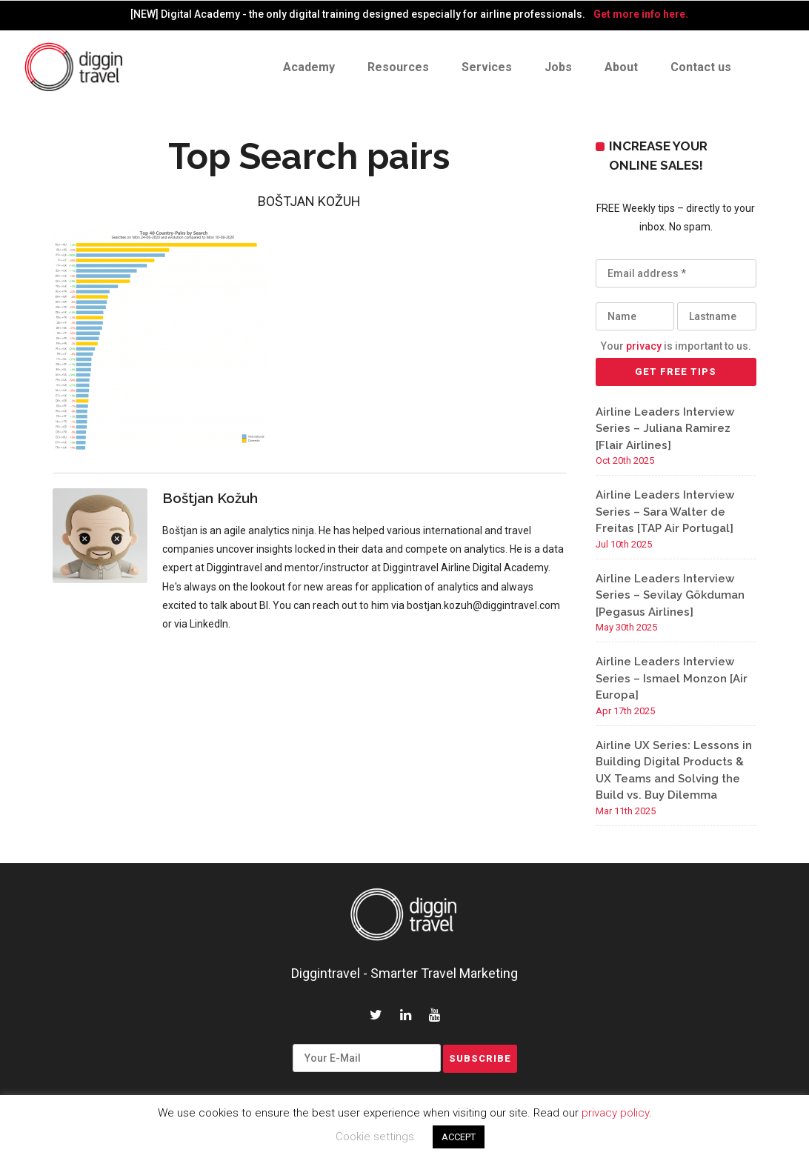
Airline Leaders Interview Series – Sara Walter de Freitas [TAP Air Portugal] (665, 511)
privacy (644, 346)
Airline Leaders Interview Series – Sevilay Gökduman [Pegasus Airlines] (670, 595)
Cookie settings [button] (375, 1136)
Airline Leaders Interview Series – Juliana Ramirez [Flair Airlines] (665, 428)
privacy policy (615, 1113)
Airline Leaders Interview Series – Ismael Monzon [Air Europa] (672, 678)
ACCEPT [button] (459, 1136)
